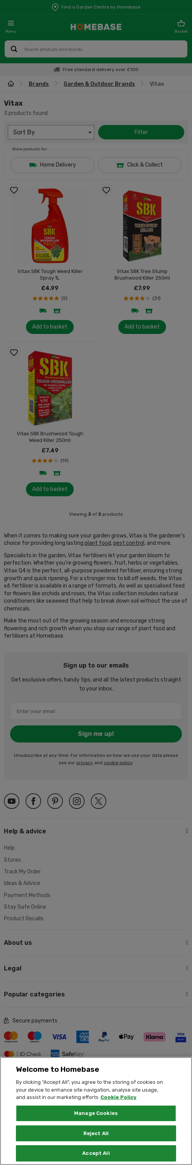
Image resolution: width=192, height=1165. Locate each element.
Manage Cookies (96, 1124)
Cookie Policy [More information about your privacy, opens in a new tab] (118, 1108)
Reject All (96, 1144)
